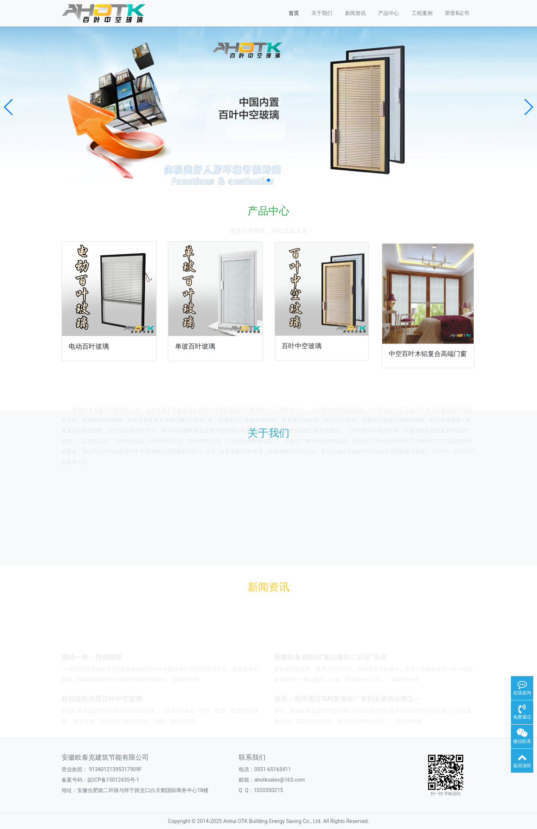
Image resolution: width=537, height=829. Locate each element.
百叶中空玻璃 (304, 340)
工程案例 (422, 13)
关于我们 (321, 13)
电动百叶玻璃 (89, 344)
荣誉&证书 (457, 13)
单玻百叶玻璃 (196, 342)
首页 (294, 13)
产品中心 (388, 13)
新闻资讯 (355, 13)
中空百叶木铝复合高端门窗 (427, 343)
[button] (9, 107)
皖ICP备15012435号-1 (113, 780)
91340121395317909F (115, 769)
